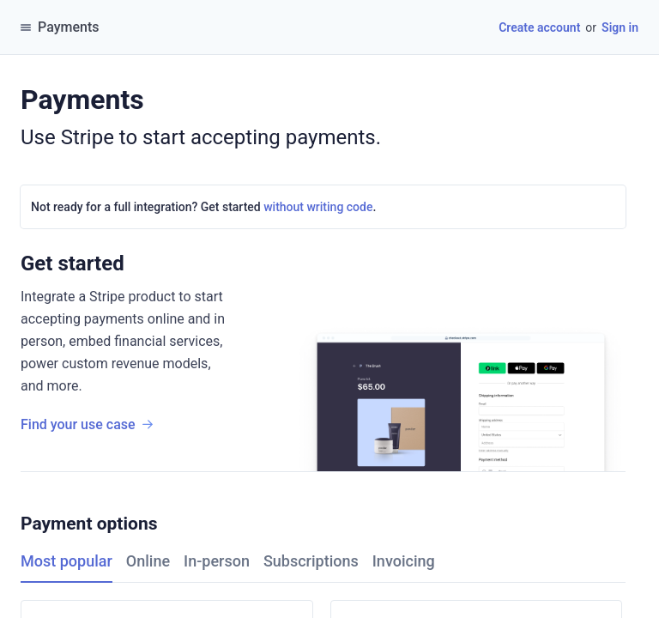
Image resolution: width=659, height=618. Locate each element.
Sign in (620, 27)
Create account (539, 27)
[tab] (73, 562)
